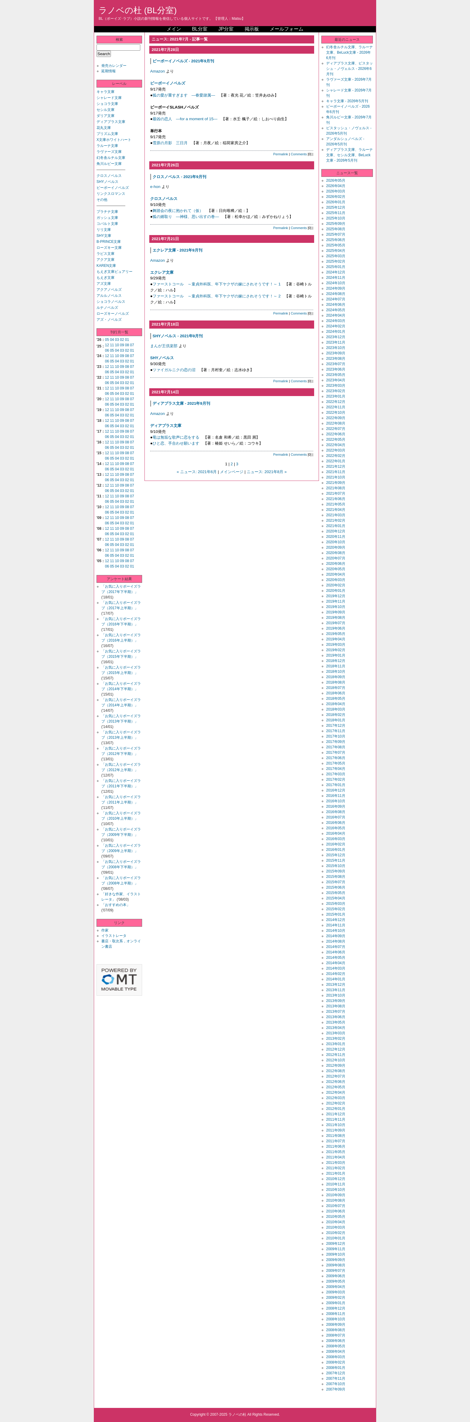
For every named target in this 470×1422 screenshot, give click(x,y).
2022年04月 (335, 445)
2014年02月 (335, 974)
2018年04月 (335, 704)
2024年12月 (335, 272)
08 (127, 345)
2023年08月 (335, 358)
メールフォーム (286, 28)
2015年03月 (335, 904)
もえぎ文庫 (106, 278)
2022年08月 (335, 423)
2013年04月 (335, 1028)
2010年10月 (335, 1190)
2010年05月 (335, 1217)
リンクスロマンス (111, 194)
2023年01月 (335, 396)
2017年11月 (335, 731)
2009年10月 (335, 1254)
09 (122, 345)
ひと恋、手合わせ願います (176, 443)
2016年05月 (335, 828)
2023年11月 (335, 342)
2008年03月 (335, 1357)
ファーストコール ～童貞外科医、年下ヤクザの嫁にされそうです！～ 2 (217, 296)
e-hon (155, 186)
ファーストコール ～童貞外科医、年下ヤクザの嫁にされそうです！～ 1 (217, 284)
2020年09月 (335, 547)
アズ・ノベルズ (109, 319)
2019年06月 (335, 628)
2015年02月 (335, 909)
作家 (105, 930)
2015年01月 (335, 914)
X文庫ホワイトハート (114, 140)
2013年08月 (335, 1006)
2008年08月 (335, 1330)
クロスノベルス (109, 176)
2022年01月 (335, 461)
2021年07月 (335, 493)
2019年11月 (335, 601)
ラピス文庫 (106, 254)
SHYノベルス (107, 182)
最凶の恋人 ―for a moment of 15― (185, 119)
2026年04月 (335, 186)
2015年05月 (335, 893)
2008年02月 (335, 1362)
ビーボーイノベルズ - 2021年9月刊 (183, 61)
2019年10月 (335, 607)
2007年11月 (335, 1378)
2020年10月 (335, 542)
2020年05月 (335, 569)
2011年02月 (335, 1168)
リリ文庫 (104, 230)
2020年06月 (335, 564)
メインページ (231, 472)
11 (112, 345)
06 (107, 350)
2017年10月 (335, 736)
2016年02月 (335, 844)
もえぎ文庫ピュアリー (114, 272)
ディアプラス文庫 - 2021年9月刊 (181, 403)
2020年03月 (335, 580)
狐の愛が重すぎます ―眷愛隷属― (184, 95)
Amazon (157, 71)
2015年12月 (335, 855)
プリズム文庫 (107, 134)
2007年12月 (335, 1373)
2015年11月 (335, 860)
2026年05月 (335, 180)
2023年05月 (335, 375)
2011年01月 (335, 1173)
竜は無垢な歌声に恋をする (176, 437)
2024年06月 (335, 305)
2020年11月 (335, 537)
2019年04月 (335, 639)
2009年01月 (335, 1303)
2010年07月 (335, 1206)
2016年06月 (335, 823)
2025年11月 (335, 213)
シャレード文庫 (109, 98)
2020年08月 (335, 553)
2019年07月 (335, 623)
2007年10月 (335, 1384)
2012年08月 (335, 1071)
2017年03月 (335, 774)
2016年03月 (335, 839)
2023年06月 (335, 369)
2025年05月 (335, 245)
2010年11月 (335, 1184)
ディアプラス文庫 (111, 122)
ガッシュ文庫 (107, 218)
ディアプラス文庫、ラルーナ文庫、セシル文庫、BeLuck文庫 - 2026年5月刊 (349, 155)
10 (117, 345)
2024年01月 (335, 331)
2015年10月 (335, 866)
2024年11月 (335, 278)
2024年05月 (335, 310)
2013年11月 (335, 990)
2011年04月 (335, 1157)
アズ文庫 (104, 284)
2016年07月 (335, 817)
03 (117, 340)
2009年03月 (335, 1292)
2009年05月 (335, 1281)
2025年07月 (335, 234)
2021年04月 (335, 510)
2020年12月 (335, 531)
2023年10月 (335, 348)
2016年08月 (335, 812)
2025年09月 (335, 224)
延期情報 (108, 71)
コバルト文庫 (107, 224)
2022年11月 (335, 407)
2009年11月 (335, 1249)
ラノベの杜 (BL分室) (138, 10)
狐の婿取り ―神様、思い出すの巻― (186, 216)
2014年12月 (335, 920)
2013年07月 (335, 1011)
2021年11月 (335, 472)
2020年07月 (335, 558)
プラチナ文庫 (107, 212)
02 (122, 340)
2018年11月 (335, 666)
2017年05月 (335, 763)
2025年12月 (335, 207)
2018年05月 (335, 698)
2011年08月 (335, 1136)
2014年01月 (335, 979)
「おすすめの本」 (115, 905)
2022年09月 (335, 418)
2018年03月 (335, 709)
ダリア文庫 (106, 116)
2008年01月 (335, 1368)
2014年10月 (335, 931)
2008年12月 (335, 1308)
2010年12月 (335, 1179)
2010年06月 (335, 1211)
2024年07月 (335, 299)
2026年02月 (335, 197)
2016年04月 (335, 833)
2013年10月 (335, 995)
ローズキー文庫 (109, 248)
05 (107, 340)
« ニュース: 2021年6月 (197, 472)
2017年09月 (335, 742)
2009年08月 (335, 1265)
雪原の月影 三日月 (170, 143)
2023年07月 (335, 364)
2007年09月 (335, 1389)
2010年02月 (335, 1233)
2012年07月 (335, 1076)
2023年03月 (335, 385)
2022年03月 (335, 450)
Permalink (280, 154)
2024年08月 (335, 294)
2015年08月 (335, 877)
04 (112, 340)
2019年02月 (335, 650)
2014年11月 (335, 925)
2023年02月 (335, 391)
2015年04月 (335, 898)
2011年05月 (335, 1152)
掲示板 (252, 28)
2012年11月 (335, 1055)
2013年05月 (335, 1022)
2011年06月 (335, 1146)
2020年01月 (335, 591)
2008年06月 (335, 1341)
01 (127, 340)
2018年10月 (335, 671)
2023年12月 (335, 337)
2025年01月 (335, 267)
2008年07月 (335, 1335)
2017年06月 (335, 758)
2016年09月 (335, 806)
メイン (174, 28)
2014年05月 (335, 957)
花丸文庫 (104, 128)
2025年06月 (335, 240)
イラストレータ (113, 936)
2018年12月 (335, 661)
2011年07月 (335, 1141)
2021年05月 (335, 504)
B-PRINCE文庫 (109, 242)
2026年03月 (335, 191)
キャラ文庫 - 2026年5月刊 (347, 101)
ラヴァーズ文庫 (109, 152)
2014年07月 (335, 947)
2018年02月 (335, 715)
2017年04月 (335, 769)
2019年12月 (335, 596)
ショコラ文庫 (107, 104)
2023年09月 (335, 353)
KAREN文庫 (106, 266)
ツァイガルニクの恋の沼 (174, 370)
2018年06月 (335, 693)
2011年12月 (335, 1114)
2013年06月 (335, 1017)
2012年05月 (335, 1087)
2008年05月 (335, 1346)
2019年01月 (335, 655)
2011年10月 (335, 1125)
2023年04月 (335, 380)
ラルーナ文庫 (107, 146)
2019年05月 (335, 634)
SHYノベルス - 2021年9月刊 (178, 336)
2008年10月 (335, 1319)
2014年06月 (335, 952)
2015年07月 (335, 882)
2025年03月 (335, 256)
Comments (299, 154)
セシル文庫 (106, 110)
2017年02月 (335, 779)
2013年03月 (335, 1033)
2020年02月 (335, 585)
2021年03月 (335, 515)
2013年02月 (335, 1038)
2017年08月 (335, 747)
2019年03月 (335, 644)
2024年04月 (335, 315)
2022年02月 (335, 456)
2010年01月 (335, 1238)
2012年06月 (335, 1082)
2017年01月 (335, 785)
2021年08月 (335, 488)
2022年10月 (335, 412)
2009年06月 (335, 1276)
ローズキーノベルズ (113, 314)
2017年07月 (335, 752)
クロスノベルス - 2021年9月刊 (179, 176)
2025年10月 (335, 218)
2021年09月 (335, 483)
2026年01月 (335, 202)
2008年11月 (335, 1314)
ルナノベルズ (107, 308)
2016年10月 (335, 801)
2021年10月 (335, 477)
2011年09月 (335, 1130)
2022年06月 (335, 434)
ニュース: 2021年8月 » (267, 472)
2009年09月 (335, 1260)
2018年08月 (335, 682)
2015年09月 (335, 871)
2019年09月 (335, 612)
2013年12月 (335, 984)
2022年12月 (335, 402)
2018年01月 (335, 720)
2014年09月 (335, 936)
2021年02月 (335, 520)
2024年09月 (335, 288)
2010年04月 (335, 1222)
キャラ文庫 (106, 92)
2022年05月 (335, 439)
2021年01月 (335, 526)
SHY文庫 (104, 236)
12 (107, 345)
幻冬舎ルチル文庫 (111, 158)
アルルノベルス (109, 296)
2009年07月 (335, 1270)
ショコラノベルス (111, 302)
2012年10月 (335, 1060)
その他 (102, 200)
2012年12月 (335, 1049)
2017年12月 (335, 725)
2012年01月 (335, 1109)
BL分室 (199, 28)
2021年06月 (335, 499)
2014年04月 (335, 963)
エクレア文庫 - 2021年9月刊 (177, 250)
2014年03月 (335, 968)
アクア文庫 (106, 260)
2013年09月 (335, 1001)
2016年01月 (335, 850)
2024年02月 (335, 326)
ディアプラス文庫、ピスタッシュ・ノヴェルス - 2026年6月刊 (349, 68)
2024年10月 (335, 283)
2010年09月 (335, 1195)
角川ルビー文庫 (109, 164)
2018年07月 (335, 688)
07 (132, 345)
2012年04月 (335, 1092)
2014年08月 (335, 941)
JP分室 (226, 28)
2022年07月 (335, 429)
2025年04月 (335, 251)
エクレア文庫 (162, 272)
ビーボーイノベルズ (113, 188)
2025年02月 (335, 261)
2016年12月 (335, 790)
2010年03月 (335, 1227)
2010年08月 (335, 1200)
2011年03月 (335, 1163)
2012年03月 (335, 1098)
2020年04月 (335, 574)
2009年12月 (335, 1244)
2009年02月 (335, 1297)
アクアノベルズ (109, 290)
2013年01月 (335, 1044)
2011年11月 (335, 1119)
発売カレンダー (113, 66)
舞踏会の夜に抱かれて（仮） (178, 210)
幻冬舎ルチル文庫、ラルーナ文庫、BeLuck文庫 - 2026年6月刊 (349, 52)
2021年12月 (335, 466)
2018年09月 (335, 677)
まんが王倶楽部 (163, 346)
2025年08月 (335, 229)
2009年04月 (335, 1287)
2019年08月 (335, 618)
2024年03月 (335, 321)
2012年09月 (335, 1065)
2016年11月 (335, 796)
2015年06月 (335, 887)
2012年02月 (335, 1103)
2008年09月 (335, 1324)
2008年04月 (335, 1351)
